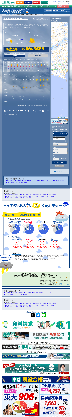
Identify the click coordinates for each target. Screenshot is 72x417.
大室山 (24, 180)
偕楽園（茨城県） (52, 194)
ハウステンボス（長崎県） (12, 197)
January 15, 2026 (65, 284)
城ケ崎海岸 (56, 180)
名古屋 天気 (27, 292)
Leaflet (60, 117)
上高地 (25, 294)
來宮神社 (18, 180)
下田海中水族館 (15, 182)
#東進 (60, 283)
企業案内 (58, 1)
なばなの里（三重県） (26, 197)
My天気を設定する (59, 171)
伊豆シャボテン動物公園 (33, 180)
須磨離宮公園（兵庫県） (39, 194)
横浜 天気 (14, 292)
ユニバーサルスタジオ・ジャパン (13, 294)
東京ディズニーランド (45, 292)
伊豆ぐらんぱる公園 (46, 180)
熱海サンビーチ (10, 180)
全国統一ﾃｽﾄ (54, 1)
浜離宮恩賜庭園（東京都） (12, 194)
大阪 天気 (7, 292)
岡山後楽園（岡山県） (26, 194)
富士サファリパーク (26, 182)
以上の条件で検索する (59, 162)
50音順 (64, 158)
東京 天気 (35, 292)
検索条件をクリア (59, 165)
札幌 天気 (20, 292)
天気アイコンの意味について (10, 114)
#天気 (57, 283)
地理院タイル (64, 117)
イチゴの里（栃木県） (21, 196)
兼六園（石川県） (10, 196)
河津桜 (8, 182)
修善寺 (62, 180)
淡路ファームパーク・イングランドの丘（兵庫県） (42, 196)
